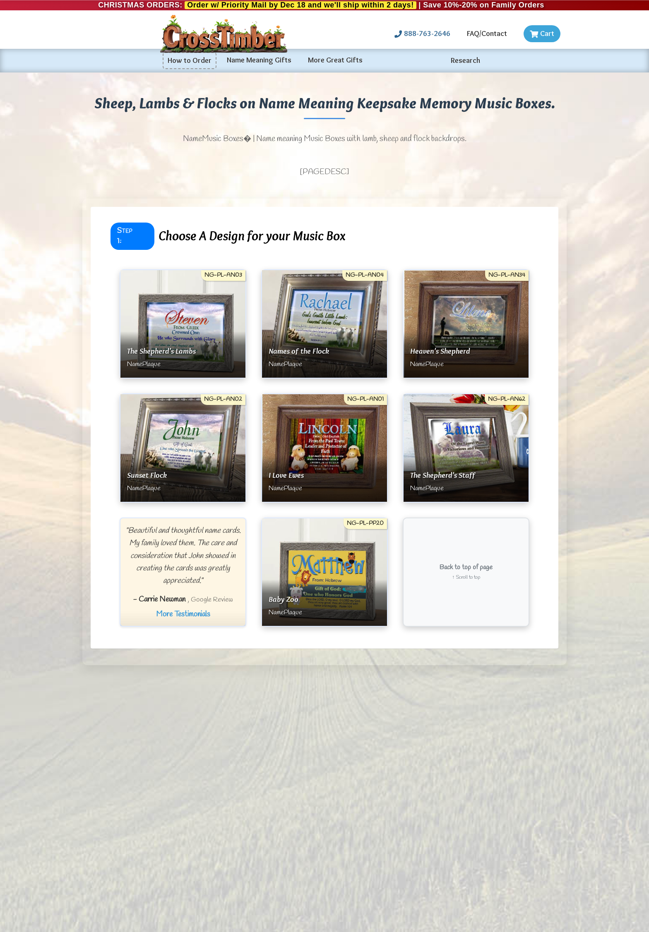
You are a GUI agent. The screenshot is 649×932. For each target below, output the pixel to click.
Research (465, 60)
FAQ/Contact (487, 33)
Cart (542, 33)
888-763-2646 (422, 33)
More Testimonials (183, 614)
